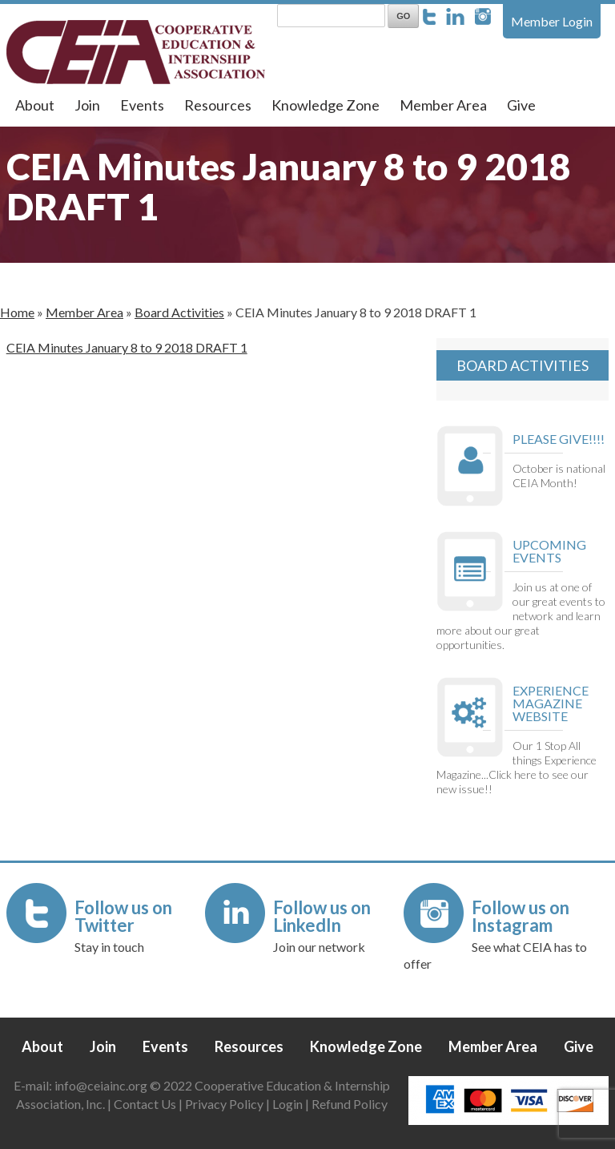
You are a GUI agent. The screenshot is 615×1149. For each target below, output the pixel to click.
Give (521, 105)
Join (87, 105)
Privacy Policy (224, 1103)
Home (17, 312)
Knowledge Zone (325, 105)
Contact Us (145, 1103)
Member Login (552, 21)
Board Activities (179, 312)
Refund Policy (350, 1103)
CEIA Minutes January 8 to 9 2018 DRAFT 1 (126, 347)
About (34, 105)
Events (142, 105)
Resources (217, 105)
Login (287, 1103)
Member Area (443, 105)
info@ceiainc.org (102, 1085)
